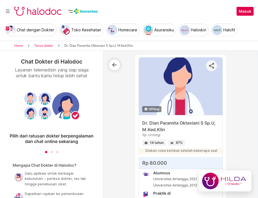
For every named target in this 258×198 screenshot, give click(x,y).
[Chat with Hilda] (225, 180)
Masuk (245, 11)
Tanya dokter (43, 45)
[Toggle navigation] (7, 11)
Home (18, 45)
